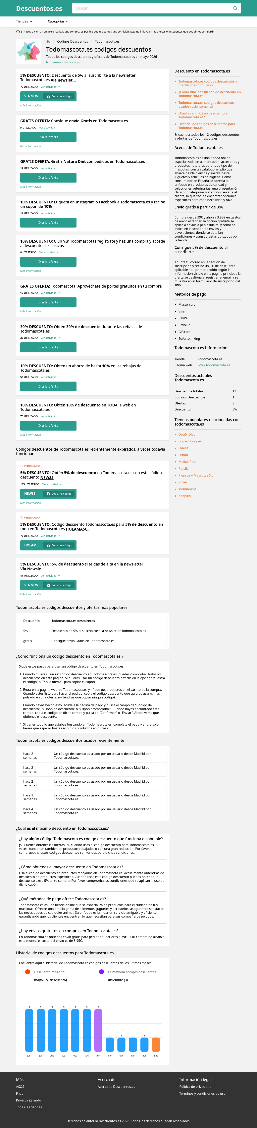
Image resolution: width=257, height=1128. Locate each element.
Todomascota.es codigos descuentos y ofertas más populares (207, 83)
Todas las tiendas (29, 1107)
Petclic (183, 468)
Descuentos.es (39, 8)
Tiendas (24, 21)
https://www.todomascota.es (64, 62)
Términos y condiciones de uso (202, 1093)
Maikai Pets (187, 461)
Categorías (58, 21)
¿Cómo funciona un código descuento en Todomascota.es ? (209, 94)
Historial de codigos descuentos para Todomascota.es (206, 126)
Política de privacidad (195, 1086)
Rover (182, 482)
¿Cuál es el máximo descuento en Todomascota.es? (203, 115)
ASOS (20, 1086)
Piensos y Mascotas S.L (195, 475)
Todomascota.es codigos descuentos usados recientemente (206, 104)
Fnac (19, 1093)
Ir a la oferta (48, 137)
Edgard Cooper (189, 441)
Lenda (183, 455)
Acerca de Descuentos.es (116, 1086)
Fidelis (183, 448)
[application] (92, 1024)
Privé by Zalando (28, 1100)
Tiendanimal (188, 489)
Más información (30, 105)
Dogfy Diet (186, 434)
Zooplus (184, 496)
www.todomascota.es (214, 365)
